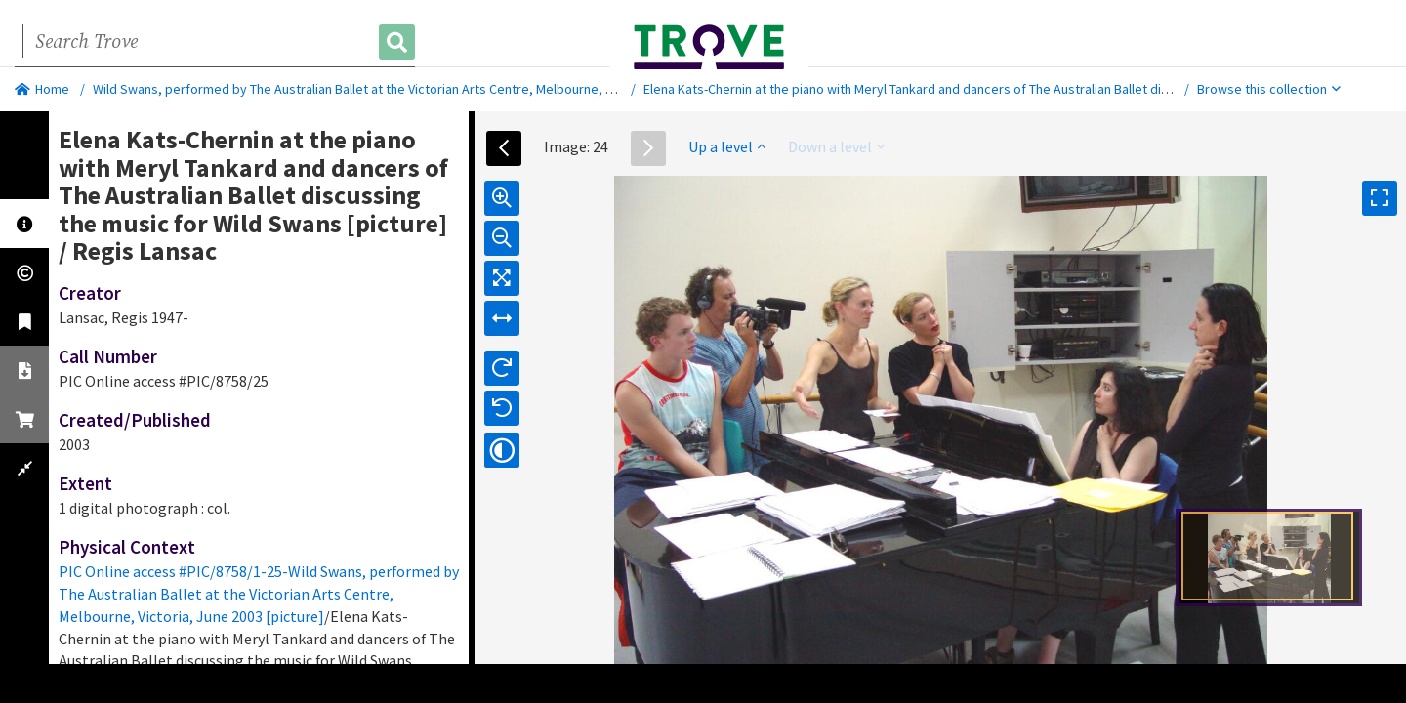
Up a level (726, 146)
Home (42, 89)
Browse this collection (1269, 89)
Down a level (836, 146)
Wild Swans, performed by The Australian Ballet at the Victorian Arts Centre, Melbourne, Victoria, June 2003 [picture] (430, 89)
